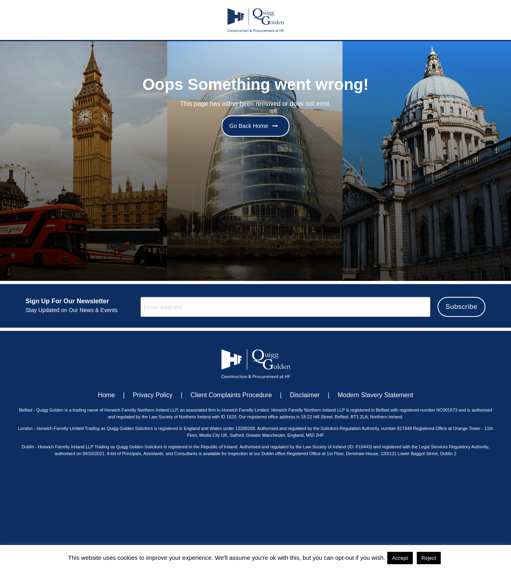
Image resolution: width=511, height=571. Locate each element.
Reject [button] (429, 558)
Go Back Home (253, 126)
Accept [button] (400, 558)
